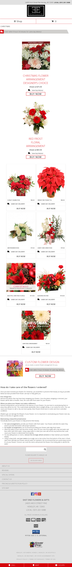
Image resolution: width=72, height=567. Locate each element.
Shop (18, 21)
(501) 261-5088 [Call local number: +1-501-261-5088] (64, 2)
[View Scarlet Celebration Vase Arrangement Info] (20, 181)
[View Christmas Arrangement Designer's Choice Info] (36, 325)
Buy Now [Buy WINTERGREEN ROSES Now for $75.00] (21, 256)
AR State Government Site (45, 556)
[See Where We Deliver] (36, 460)
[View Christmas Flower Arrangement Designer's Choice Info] (36, 56)
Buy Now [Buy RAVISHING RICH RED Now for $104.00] (51, 304)
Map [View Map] (36, 565)
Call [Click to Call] (12, 565)
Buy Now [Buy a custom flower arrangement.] (45, 376)
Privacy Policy (22, 559)
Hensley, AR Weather (25, 556)
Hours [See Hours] (60, 565)
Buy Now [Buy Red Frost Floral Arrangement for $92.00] (36, 156)
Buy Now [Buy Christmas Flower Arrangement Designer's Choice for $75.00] (36, 93)
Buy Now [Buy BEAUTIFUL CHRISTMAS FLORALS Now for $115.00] (21, 304)
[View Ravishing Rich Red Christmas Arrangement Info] (51, 277)
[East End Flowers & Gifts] (36, 16)
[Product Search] (36, 449)
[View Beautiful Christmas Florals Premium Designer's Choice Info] (20, 277)
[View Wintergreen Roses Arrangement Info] (20, 229)
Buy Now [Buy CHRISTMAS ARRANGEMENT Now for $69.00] (36, 352)
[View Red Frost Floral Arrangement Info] (36, 119)
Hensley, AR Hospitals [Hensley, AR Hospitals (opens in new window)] (47, 552)
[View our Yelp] (39, 495)
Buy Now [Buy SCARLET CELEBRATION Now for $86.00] (21, 208)
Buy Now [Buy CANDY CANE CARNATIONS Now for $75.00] (51, 256)
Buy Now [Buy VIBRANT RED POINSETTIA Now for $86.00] (51, 208)
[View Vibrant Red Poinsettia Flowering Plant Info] (51, 181)
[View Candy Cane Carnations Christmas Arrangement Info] (51, 229)
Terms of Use (50, 559)
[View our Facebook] (32, 495)
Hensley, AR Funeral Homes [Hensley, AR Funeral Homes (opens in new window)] (26, 552)
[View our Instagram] (36, 495)
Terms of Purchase (36, 559)
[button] (36, 532)
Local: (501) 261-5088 (36, 510)
